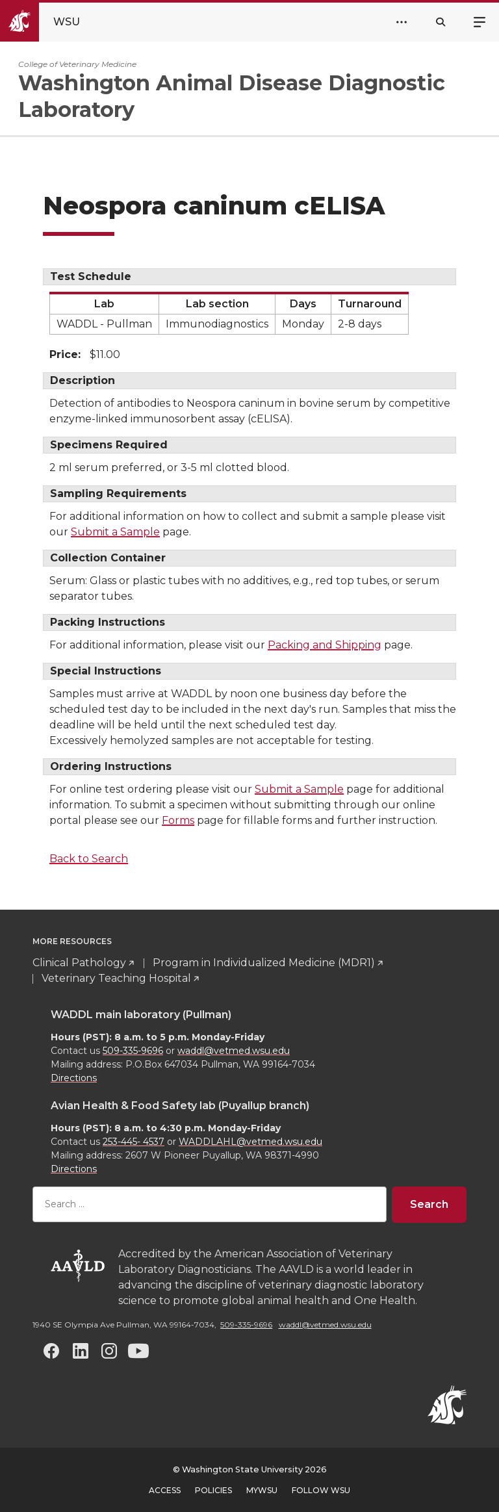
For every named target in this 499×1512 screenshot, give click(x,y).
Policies (213, 1490)
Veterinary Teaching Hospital (116, 978)
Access (165, 1490)
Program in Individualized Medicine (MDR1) (264, 962)
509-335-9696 (133, 1051)
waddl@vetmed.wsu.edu (233, 1051)
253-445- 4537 (133, 1141)
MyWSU (261, 1490)
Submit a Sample (115, 532)
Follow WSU (321, 1490)
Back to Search (88, 858)
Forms (178, 820)
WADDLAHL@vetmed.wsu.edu (250, 1141)
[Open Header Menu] (401, 22)
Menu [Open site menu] (479, 21)
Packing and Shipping (324, 645)
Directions (74, 1078)
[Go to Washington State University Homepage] (51, 22)
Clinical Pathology (79, 962)
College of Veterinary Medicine (77, 64)
